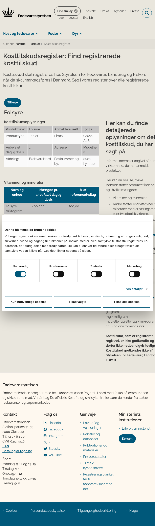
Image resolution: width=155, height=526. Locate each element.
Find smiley (65, 11)
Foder (53, 33)
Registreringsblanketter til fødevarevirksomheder (98, 481)
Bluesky (54, 449)
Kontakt (127, 438)
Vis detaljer (134, 289)
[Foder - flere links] (60, 32)
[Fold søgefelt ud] (147, 13)
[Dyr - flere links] (80, 32)
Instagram (56, 436)
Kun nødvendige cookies (28, 301)
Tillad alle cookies (126, 301)
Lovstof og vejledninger (92, 425)
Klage (133, 511)
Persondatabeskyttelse (47, 511)
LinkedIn (54, 423)
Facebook (55, 429)
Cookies (12, 511)
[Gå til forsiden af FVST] (25, 13)
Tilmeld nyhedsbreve (93, 465)
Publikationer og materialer (95, 447)
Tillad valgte (77, 301)
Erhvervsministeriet (136, 428)
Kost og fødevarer (18, 33)
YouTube (55, 455)
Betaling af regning (17, 451)
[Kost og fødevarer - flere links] (36, 32)
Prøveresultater (94, 457)
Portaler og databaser (91, 436)
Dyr (75, 33)
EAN (5, 446)
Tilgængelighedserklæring (97, 511)
